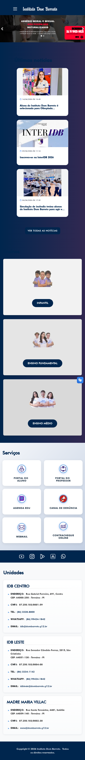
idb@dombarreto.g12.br (33, 626)
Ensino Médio (42, 423)
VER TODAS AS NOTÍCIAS (42, 230)
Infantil (42, 303)
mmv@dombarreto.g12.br (34, 728)
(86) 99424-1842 (35, 619)
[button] (2, 28)
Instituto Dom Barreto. (49, 749)
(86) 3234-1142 (26, 671)
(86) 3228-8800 (26, 611)
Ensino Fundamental (42, 363)
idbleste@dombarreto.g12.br (36, 686)
